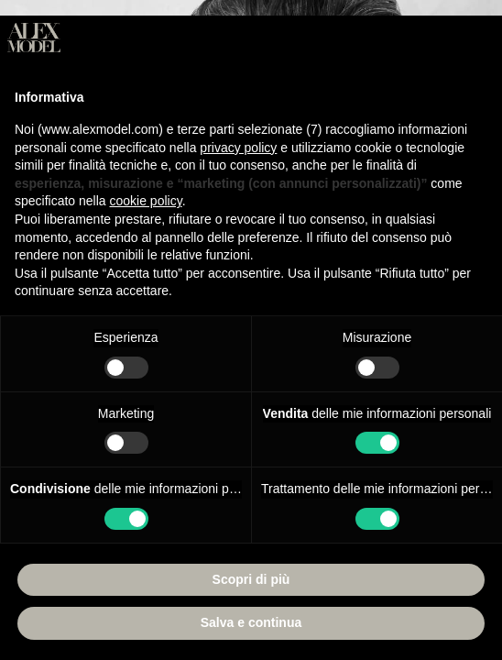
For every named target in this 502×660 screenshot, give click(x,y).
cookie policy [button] (146, 200)
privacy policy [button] (238, 147)
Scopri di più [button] (251, 579)
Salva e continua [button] (251, 622)
